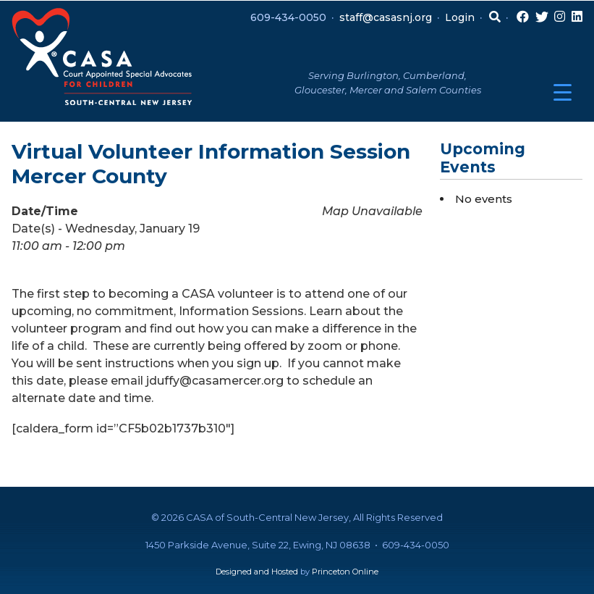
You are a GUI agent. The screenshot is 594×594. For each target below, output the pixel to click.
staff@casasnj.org (385, 17)
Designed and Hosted (257, 571)
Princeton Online (345, 571)
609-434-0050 (288, 17)
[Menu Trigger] (562, 92)
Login (460, 17)
